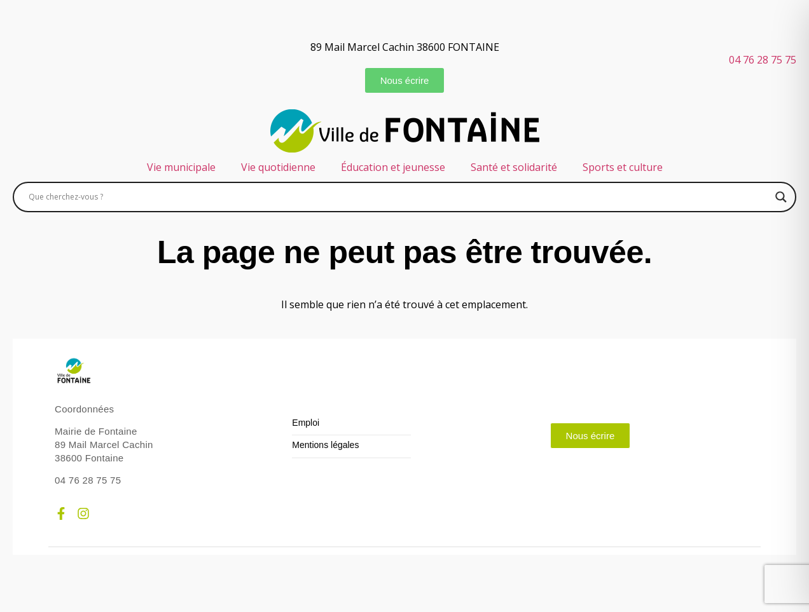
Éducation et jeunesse (393, 167)
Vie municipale (181, 167)
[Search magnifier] (781, 197)
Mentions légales (325, 445)
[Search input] (399, 197)
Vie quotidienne (278, 167)
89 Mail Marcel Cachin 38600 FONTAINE (404, 47)
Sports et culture (623, 167)
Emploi (305, 422)
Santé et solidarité (514, 167)
